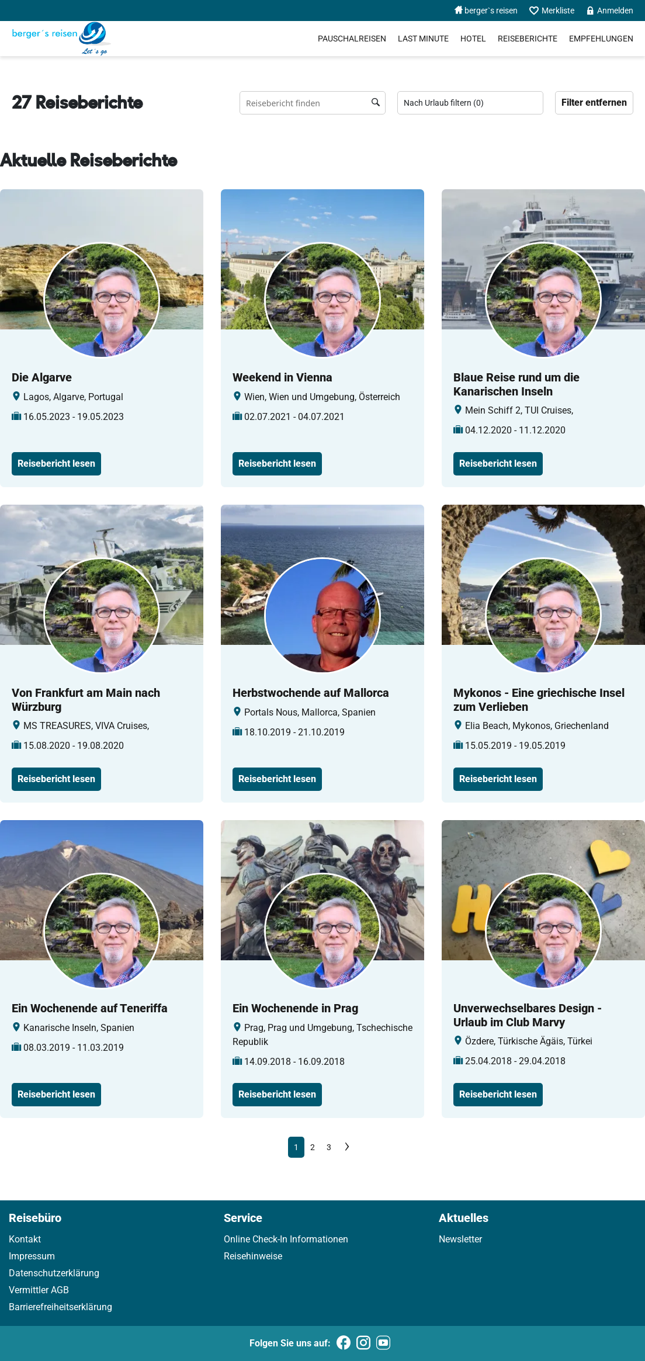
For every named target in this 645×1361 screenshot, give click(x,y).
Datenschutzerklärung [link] (54, 1273)
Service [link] (243, 1218)
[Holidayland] (62, 38)
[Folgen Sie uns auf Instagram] (363, 1343)
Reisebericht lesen (56, 463)
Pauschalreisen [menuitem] (352, 38)
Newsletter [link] (460, 1239)
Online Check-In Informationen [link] (286, 1239)
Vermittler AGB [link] (39, 1290)
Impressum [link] (32, 1256)
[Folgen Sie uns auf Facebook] (344, 1343)
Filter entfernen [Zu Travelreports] (594, 102)
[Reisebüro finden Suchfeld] (313, 102)
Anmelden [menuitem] (609, 10)
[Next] (347, 1147)
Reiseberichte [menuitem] (527, 38)
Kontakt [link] (25, 1239)
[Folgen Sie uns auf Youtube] (383, 1343)
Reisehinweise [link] (253, 1256)
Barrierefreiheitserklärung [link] (60, 1307)
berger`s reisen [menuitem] (486, 10)
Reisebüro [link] (35, 1218)
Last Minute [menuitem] (423, 38)
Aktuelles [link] (463, 1218)
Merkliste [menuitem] (551, 11)
